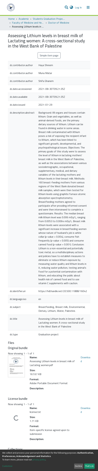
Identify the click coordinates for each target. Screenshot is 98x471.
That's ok (89, 466)
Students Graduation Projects (49, 19)
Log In (78, 7)
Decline (78, 466)
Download (85, 359)
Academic (24, 19)
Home (11, 19)
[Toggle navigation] (88, 7)
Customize (7, 466)
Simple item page (49, 55)
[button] (71, 7)
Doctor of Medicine (58, 23)
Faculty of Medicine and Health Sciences (28, 23)
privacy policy (39, 459)
